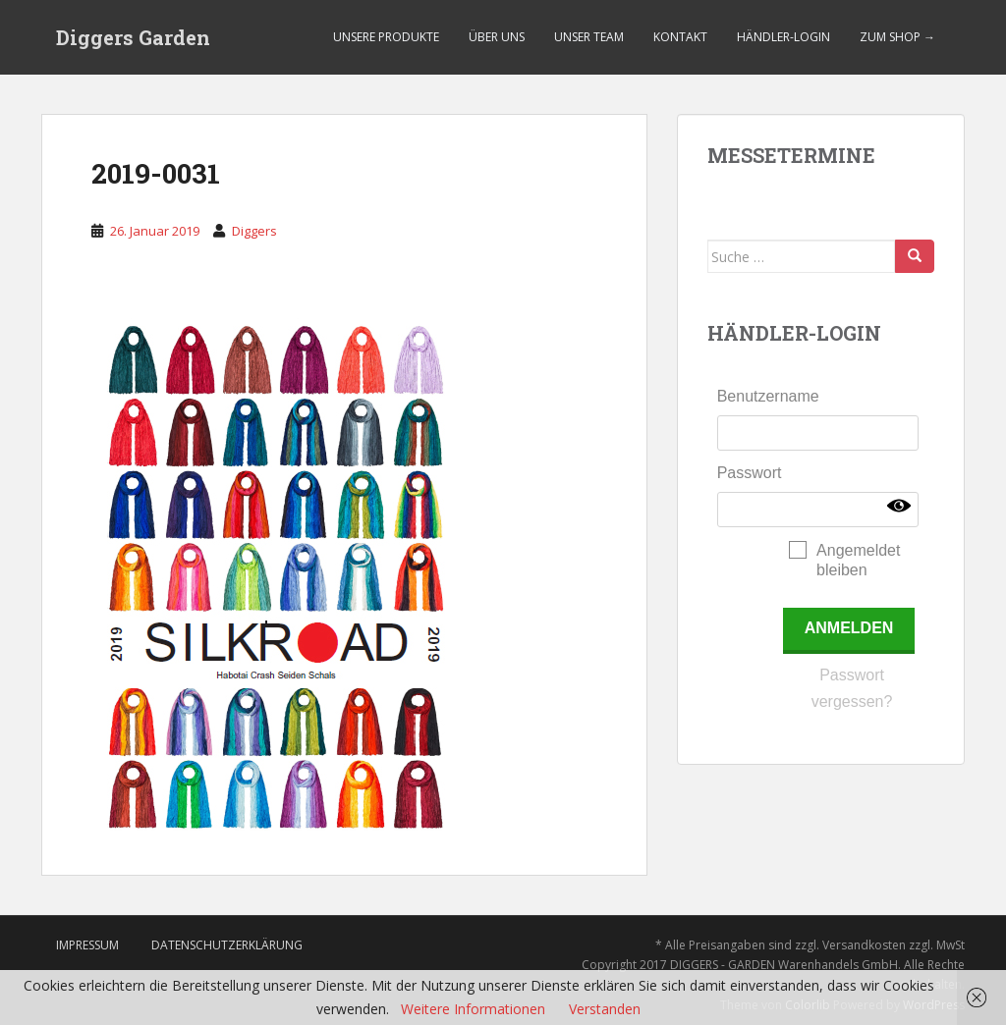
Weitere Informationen (473, 1008)
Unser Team (589, 36)
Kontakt (680, 36)
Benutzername (768, 396)
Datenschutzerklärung (227, 945)
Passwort (749, 472)
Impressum (87, 945)
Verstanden (605, 1008)
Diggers (254, 231)
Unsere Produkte (386, 36)
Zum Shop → (897, 36)
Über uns (497, 36)
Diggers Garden (133, 37)
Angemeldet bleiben (858, 560)
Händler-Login (783, 36)
